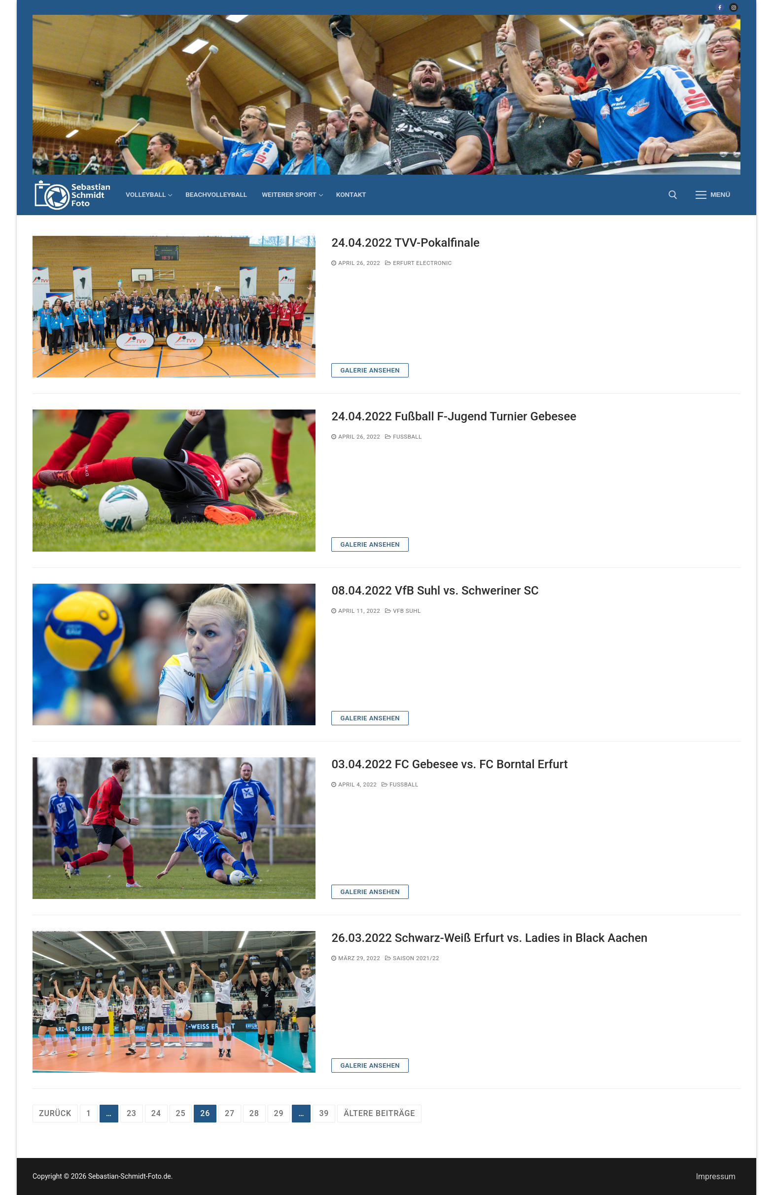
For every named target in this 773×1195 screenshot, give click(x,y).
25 (181, 1113)
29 (279, 1113)
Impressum (716, 1176)
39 (324, 1113)
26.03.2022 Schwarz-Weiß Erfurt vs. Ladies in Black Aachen (489, 938)
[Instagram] (733, 7)
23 (132, 1113)
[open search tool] (672, 194)
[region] (386, 95)
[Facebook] (719, 7)
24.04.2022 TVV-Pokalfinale (405, 243)
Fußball (403, 436)
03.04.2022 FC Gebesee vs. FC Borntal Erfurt (449, 764)
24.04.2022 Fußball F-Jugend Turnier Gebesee (453, 416)
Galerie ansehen (370, 370)
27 (230, 1113)
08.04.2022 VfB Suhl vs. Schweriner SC (434, 591)
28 (254, 1113)
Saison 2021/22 (412, 958)
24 (156, 1113)
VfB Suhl (403, 610)
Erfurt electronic (418, 263)
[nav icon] (712, 195)
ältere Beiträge (379, 1113)
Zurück (55, 1113)
